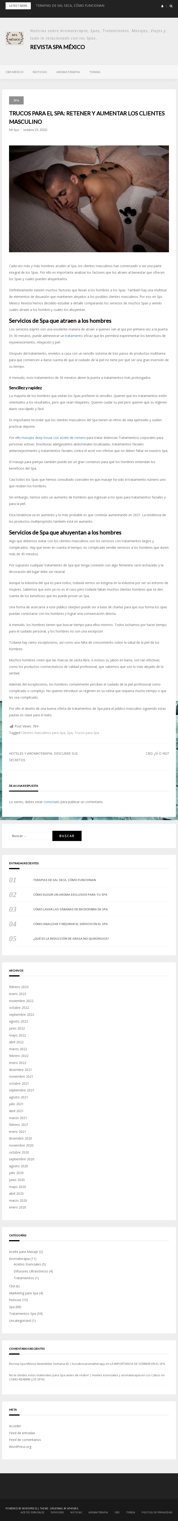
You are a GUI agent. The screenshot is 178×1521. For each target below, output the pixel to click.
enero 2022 (17, 1062)
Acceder (15, 1425)
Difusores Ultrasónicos (31, 1271)
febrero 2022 (19, 1055)
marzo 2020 (18, 1200)
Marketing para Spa (23, 1293)
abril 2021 (16, 1110)
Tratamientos (24, 1278)
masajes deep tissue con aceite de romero (54, 437)
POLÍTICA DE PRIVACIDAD (157, 1512)
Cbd (12, 1286)
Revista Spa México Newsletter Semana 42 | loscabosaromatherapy (57, 1363)
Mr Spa (14, 129)
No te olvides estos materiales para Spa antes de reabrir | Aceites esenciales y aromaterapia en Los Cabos (84, 1375)
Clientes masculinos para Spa (43, 732)
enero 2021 (17, 1131)
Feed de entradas (22, 1432)
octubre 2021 (19, 1083)
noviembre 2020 (21, 1145)
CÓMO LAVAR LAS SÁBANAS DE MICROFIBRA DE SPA (70, 909)
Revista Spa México (57, 47)
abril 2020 (16, 1193)
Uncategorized (20, 1320)
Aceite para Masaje (23, 1251)
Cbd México (14, 72)
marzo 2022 (18, 1049)
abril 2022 (16, 1042)
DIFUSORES (57, 1512)
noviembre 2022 (21, 1000)
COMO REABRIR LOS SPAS (27, 1379)
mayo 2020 (17, 1186)
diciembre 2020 (20, 1138)
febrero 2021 (19, 1124)
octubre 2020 (19, 1152)
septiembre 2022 (21, 1014)
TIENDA (94, 72)
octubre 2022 (19, 1007)
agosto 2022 (18, 1021)
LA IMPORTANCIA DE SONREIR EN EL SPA (137, 1363)
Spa (16, 100)
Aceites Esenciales (27, 1264)
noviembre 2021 (21, 1076)
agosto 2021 (18, 1097)
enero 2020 (17, 1207)
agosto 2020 (18, 1166)
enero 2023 (17, 993)
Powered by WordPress (21, 1508)
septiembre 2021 (21, 1090)
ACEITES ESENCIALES (32, 1512)
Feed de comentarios (25, 1439)
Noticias (40, 72)
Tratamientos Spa (22, 1313)
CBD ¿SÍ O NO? (157, 753)
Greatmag (56, 1508)
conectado (52, 802)
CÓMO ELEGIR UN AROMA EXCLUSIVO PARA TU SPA (70, 894)
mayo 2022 (17, 1035)
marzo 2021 (18, 1117)
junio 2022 (17, 1028)
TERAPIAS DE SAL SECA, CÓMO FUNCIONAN (70, 5)
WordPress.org (20, 1446)
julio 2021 (16, 1104)
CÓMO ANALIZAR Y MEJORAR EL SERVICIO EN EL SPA (70, 924)
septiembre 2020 (21, 1159)
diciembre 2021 (20, 1069)
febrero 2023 (19, 987)
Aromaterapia (68, 72)
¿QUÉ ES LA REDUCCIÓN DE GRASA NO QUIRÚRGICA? (71, 938)
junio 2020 (17, 1179)
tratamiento (74, 335)
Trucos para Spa (86, 732)
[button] (162, 6)
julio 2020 (16, 1173)
